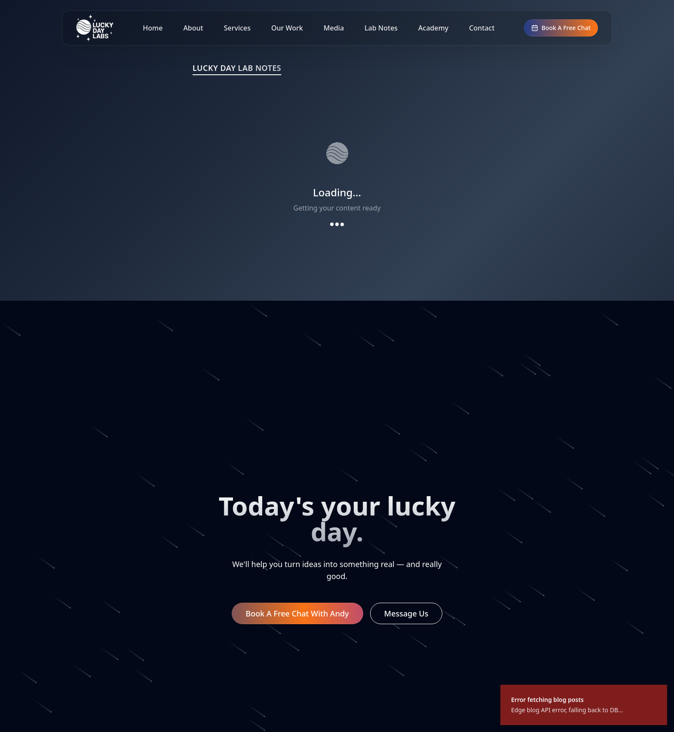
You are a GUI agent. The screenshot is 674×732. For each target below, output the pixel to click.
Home (152, 28)
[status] (583, 705)
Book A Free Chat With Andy (297, 613)
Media (334, 28)
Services (237, 28)
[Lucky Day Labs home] (94, 28)
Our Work (287, 28)
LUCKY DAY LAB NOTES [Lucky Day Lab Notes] (237, 68)
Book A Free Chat (561, 28)
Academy (433, 28)
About (193, 28)
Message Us (406, 613)
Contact (481, 28)
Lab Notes (381, 28)
